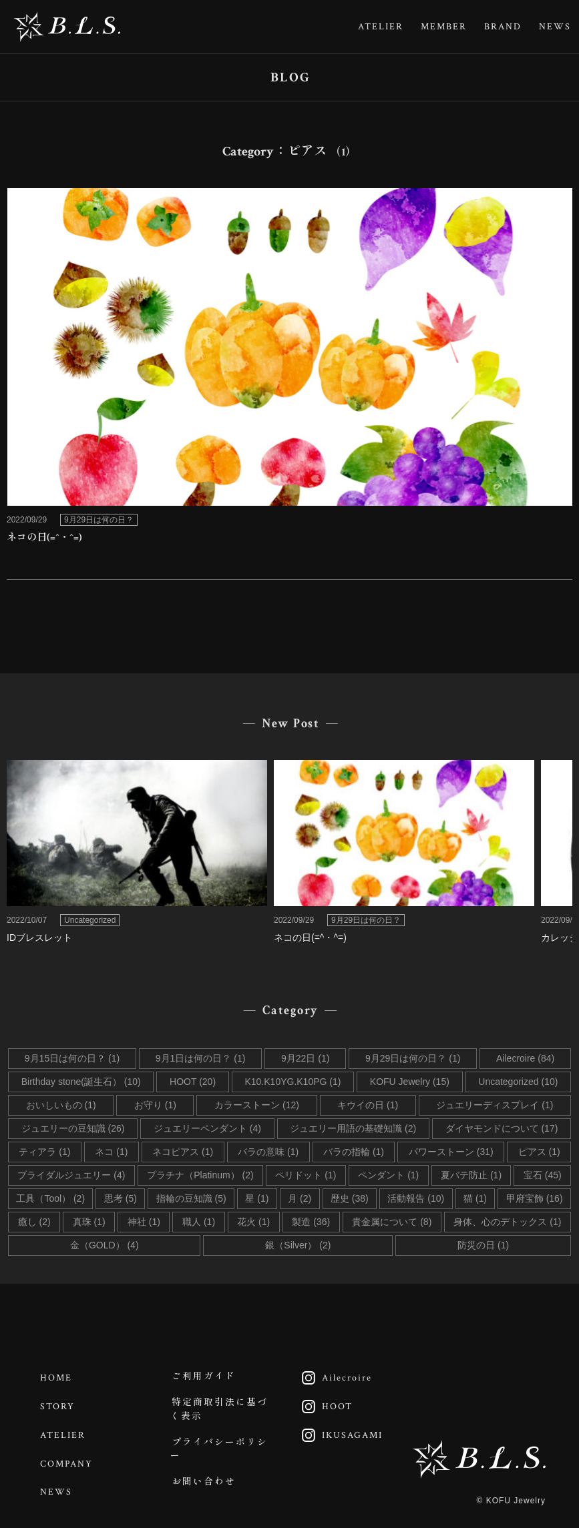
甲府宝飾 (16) (534, 1198)
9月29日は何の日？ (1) (412, 1058)
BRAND (503, 27)
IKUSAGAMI (339, 1432)
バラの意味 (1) (268, 1151)
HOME (57, 1377)
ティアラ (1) (44, 1151)
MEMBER (444, 27)
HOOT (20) (193, 1081)
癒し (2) (34, 1221)
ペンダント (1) (388, 1175)
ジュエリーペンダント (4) (207, 1128)
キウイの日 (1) (367, 1105)
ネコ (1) (111, 1151)
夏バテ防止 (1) (471, 1175)
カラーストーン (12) (256, 1105)
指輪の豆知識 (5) (191, 1198)
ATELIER (380, 27)
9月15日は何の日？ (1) (72, 1058)
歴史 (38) (350, 1198)
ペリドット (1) (305, 1175)
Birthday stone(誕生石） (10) (81, 1081)
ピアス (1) (539, 1151)
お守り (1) (155, 1105)
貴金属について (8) (391, 1221)
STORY (58, 1405)
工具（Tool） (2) (50, 1198)
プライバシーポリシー (219, 1453)
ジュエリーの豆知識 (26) (73, 1128)
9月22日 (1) (305, 1058)
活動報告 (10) (415, 1198)
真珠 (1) (89, 1221)
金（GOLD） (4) (104, 1245)
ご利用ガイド (204, 1377)
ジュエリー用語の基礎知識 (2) (353, 1128)
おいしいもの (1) (61, 1105)
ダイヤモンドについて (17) (501, 1128)
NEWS (555, 27)
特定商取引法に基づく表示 (219, 1412)
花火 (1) (253, 1221)
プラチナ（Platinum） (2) (200, 1175)
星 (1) (256, 1198)
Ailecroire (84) (525, 1058)
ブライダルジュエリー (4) (71, 1175)
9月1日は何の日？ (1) (201, 1058)
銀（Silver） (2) (298, 1245)
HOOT (324, 1404)
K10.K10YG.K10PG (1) (292, 1081)
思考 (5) (120, 1198)
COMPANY (67, 1459)
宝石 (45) (543, 1175)
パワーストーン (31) (451, 1151)
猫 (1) (475, 1198)
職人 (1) (198, 1221)
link (289, 370)
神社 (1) (144, 1221)
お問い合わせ (204, 1487)
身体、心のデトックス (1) (507, 1221)
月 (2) (299, 1198)
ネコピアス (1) (182, 1151)
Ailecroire (334, 1377)
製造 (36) (311, 1221)
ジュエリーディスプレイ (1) (494, 1105)
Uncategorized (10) (518, 1081)
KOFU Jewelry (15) (409, 1081)
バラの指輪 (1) (353, 1151)
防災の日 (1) (483, 1245)
